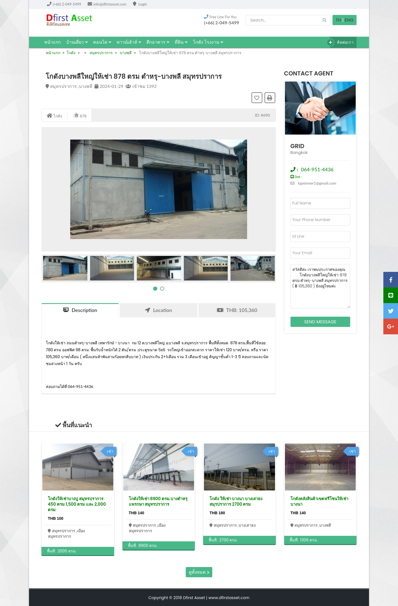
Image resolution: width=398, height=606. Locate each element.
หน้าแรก (52, 42)
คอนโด (102, 42)
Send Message (320, 322)
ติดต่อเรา (342, 42)
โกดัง (71, 52)
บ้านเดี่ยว (77, 42)
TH (338, 20)
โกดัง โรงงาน (208, 42)
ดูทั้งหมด (199, 572)
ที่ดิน (181, 42)
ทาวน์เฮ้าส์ (129, 42)
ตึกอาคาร (157, 42)
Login (140, 4)
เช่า (110, 451)
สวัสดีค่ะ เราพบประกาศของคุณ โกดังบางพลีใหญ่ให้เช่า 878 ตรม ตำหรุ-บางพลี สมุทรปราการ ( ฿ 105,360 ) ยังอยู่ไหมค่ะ (320, 286)
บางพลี (125, 52)
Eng (349, 20)
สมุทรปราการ (100, 52)
